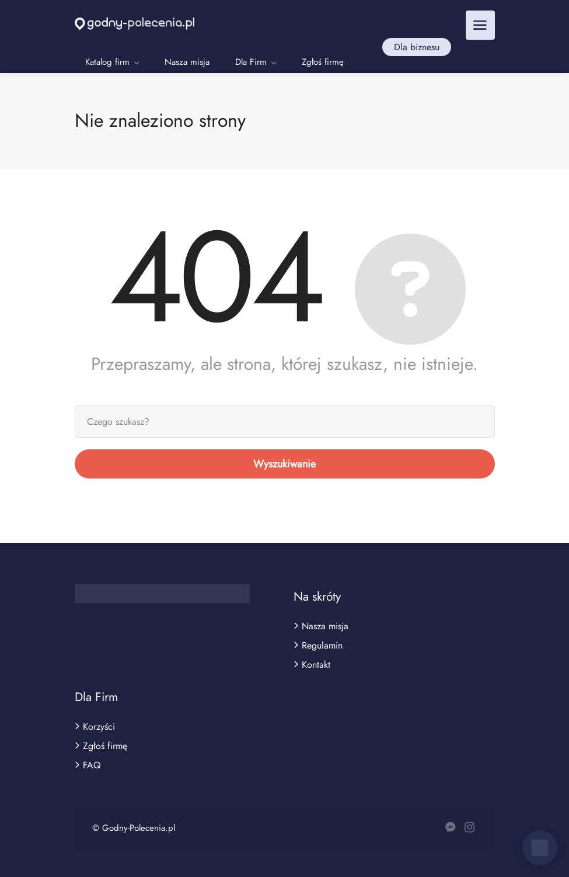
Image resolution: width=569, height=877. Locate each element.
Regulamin (322, 645)
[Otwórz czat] (539, 847)
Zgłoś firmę (323, 62)
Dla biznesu (416, 47)
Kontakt (316, 664)
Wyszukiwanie (284, 464)
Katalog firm (107, 62)
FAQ (92, 765)
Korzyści (99, 726)
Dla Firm (251, 62)
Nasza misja (187, 62)
